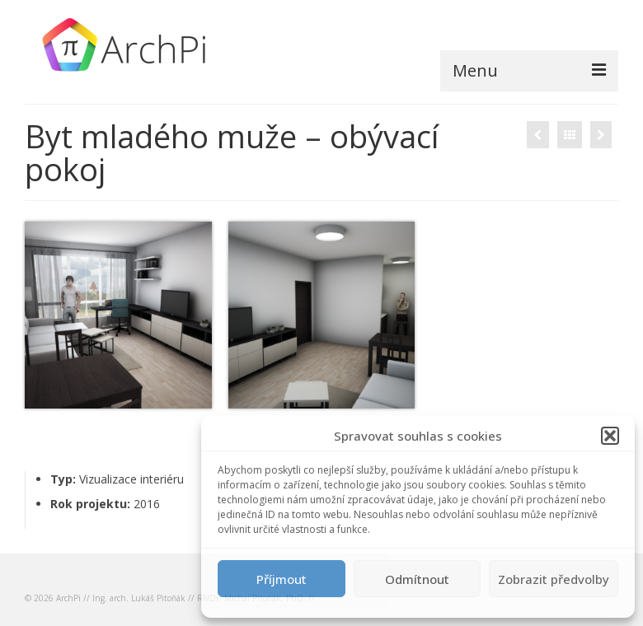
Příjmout (281, 579)
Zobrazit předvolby (553, 579)
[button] (610, 435)
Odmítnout (417, 579)
